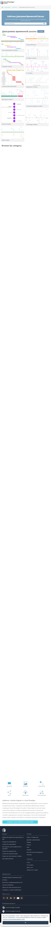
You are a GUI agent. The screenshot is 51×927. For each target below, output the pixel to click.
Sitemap (29, 854)
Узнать (29, 845)
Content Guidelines (7, 885)
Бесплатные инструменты (35, 852)
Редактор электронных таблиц (12, 856)
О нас (28, 862)
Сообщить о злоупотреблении (11, 890)
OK (25, 922)
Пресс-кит (30, 867)
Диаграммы (8, 7)
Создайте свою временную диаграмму (20, 822)
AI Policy (4, 880)
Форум (29, 842)
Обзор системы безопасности (11, 887)
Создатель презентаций (9, 853)
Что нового (30, 865)
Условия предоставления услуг (12, 877)
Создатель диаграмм (9, 844)
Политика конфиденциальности (12, 882)
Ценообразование (7, 858)
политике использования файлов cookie (14, 919)
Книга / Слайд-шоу (32, 837)
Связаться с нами (32, 870)
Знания (29, 849)
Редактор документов (9, 851)
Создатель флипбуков (9, 842)
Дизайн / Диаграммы (33, 840)
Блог (28, 847)
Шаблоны (14, 7)
